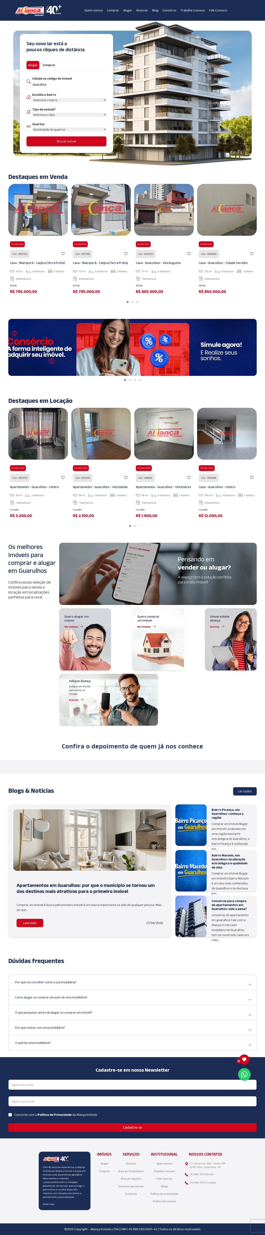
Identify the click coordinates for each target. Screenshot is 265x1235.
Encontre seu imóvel (131, 1186)
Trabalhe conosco (164, 1171)
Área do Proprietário (131, 1171)
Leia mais (30, 923)
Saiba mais (48, 1204)
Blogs (164, 1186)
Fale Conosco (218, 10)
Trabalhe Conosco (193, 10)
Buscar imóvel (66, 141)
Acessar (215, 626)
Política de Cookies (164, 1201)
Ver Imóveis (71, 626)
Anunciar (142, 10)
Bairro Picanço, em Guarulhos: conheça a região (227, 813)
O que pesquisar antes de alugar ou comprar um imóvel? (133, 1014)
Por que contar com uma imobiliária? (133, 1029)
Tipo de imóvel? (43, 109)
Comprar (113, 10)
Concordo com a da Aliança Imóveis (55, 1114)
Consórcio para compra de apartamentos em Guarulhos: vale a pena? (229, 905)
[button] (127, 302)
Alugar (127, 10)
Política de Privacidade (54, 1114)
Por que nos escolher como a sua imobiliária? (133, 983)
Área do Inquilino (131, 1178)
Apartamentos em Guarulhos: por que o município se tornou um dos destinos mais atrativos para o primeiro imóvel (86, 888)
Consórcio (169, 10)
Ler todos (245, 791)
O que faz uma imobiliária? (133, 1044)
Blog (155, 10)
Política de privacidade (164, 1193)
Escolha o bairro (44, 94)
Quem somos (93, 10)
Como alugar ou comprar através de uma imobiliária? (133, 999)
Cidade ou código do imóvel (52, 78)
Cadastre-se (132, 1127)
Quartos (38, 124)
